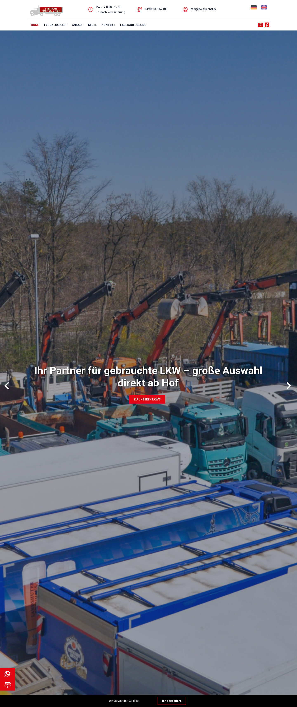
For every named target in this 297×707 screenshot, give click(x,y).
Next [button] (287, 384)
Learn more (147, 700)
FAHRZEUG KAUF (55, 25)
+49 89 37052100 (156, 9)
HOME (35, 25)
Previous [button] (5, 384)
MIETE (92, 25)
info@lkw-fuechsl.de (203, 9)
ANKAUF (77, 25)
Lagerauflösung (133, 25)
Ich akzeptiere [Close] (172, 700)
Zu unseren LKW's (147, 399)
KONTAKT (108, 25)
